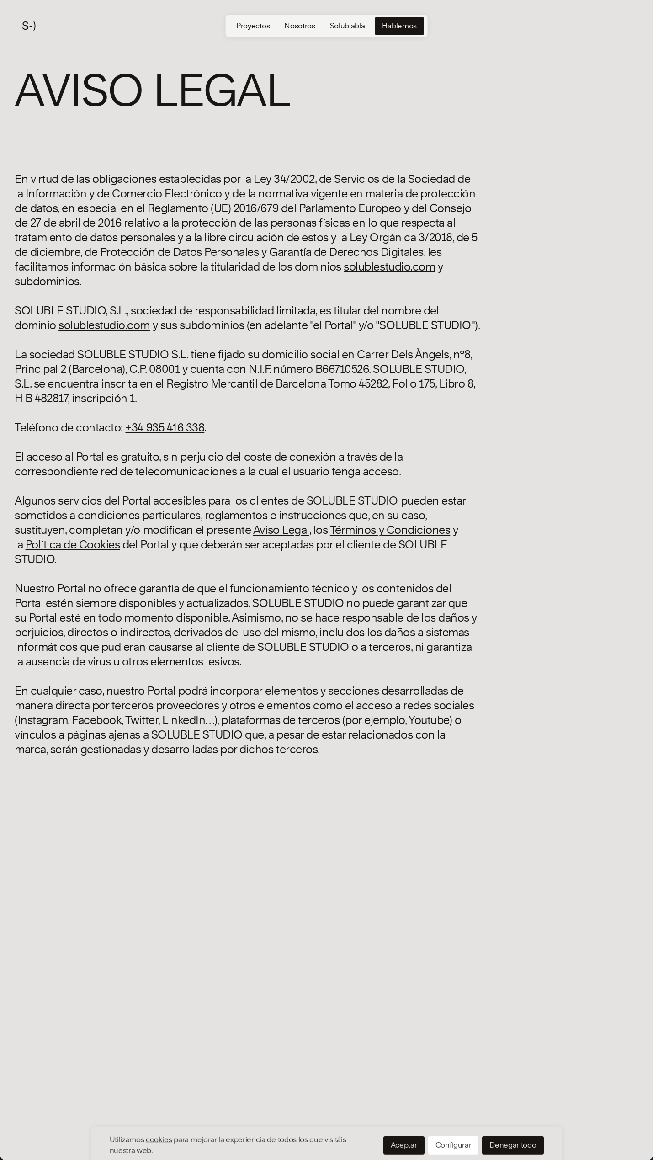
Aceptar (404, 1111)
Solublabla (347, 25)
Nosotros (299, 25)
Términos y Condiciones (390, 530)
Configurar (453, 1111)
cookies (159, 1106)
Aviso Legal (281, 530)
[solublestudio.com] (389, 266)
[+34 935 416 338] (164, 427)
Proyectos (253, 25)
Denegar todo (512, 1111)
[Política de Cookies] (73, 544)
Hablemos (399, 25)
